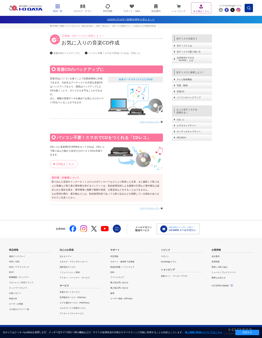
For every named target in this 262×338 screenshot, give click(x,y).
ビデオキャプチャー (186, 125)
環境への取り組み (220, 267)
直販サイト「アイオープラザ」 (175, 276)
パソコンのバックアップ (189, 97)
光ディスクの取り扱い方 (189, 51)
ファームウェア (117, 277)
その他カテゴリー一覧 (19, 309)
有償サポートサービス (70, 292)
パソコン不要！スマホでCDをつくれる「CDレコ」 (115, 53)
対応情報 (114, 256)
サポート (115, 249)
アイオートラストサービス (72, 313)
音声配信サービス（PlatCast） (73, 297)
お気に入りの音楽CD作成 (145, 26)
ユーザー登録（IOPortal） (122, 298)
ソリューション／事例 (70, 272)
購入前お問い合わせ (119, 282)
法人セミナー (66, 256)
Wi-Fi (11, 272)
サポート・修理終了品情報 (122, 262)
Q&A (112, 272)
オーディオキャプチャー (189, 131)
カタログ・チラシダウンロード (74, 262)
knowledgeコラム (168, 262)
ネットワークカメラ (18, 288)
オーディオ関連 (16, 304)
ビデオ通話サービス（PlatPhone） (75, 303)
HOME (55, 26)
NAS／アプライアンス (19, 267)
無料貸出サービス (68, 267)
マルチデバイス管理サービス (73, 308)
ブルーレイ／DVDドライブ (21, 282)
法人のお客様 (67, 249)
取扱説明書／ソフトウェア (122, 267)
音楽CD (180, 91)
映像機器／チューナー (19, 277)
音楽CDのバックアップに (66, 53)
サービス (64, 285)
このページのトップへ (150, 122)
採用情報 (216, 262)
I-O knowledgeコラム (231, 5)
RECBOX (181, 137)
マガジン (165, 256)
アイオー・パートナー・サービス (75, 278)
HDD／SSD (14, 262)
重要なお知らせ (219, 278)
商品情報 (13, 249)
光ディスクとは (184, 45)
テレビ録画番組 (184, 79)
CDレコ (180, 119)
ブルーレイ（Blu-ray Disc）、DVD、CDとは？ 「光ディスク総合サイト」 (101, 26)
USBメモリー (15, 293)
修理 (112, 293)
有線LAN (13, 298)
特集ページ (64, 26)
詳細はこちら (65, 164)
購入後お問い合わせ (119, 288)
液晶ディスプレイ (17, 256)
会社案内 (216, 256)
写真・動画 (182, 85)
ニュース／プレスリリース (224, 272)
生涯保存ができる (185, 59)
